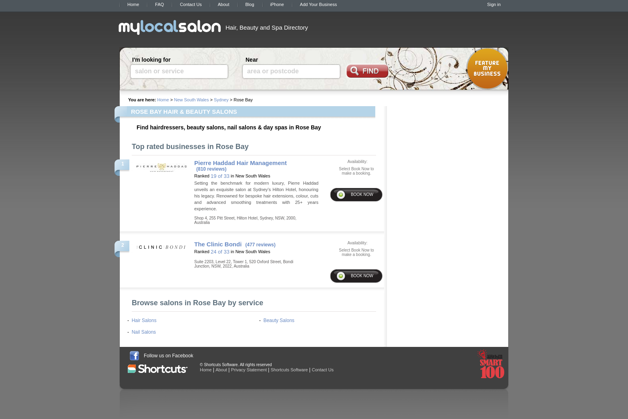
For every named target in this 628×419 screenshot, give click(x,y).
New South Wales (191, 99)
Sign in (494, 4)
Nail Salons (144, 332)
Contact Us (190, 4)
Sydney (221, 99)
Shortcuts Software (289, 369)
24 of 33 (220, 252)
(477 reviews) (261, 245)
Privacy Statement (249, 369)
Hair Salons (144, 320)
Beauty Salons (279, 320)
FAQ (159, 4)
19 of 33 (220, 176)
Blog (250, 4)
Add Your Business (318, 4)
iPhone (277, 4)
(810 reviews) (211, 169)
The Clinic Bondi (218, 244)
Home (133, 4)
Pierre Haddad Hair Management (240, 162)
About (223, 4)
